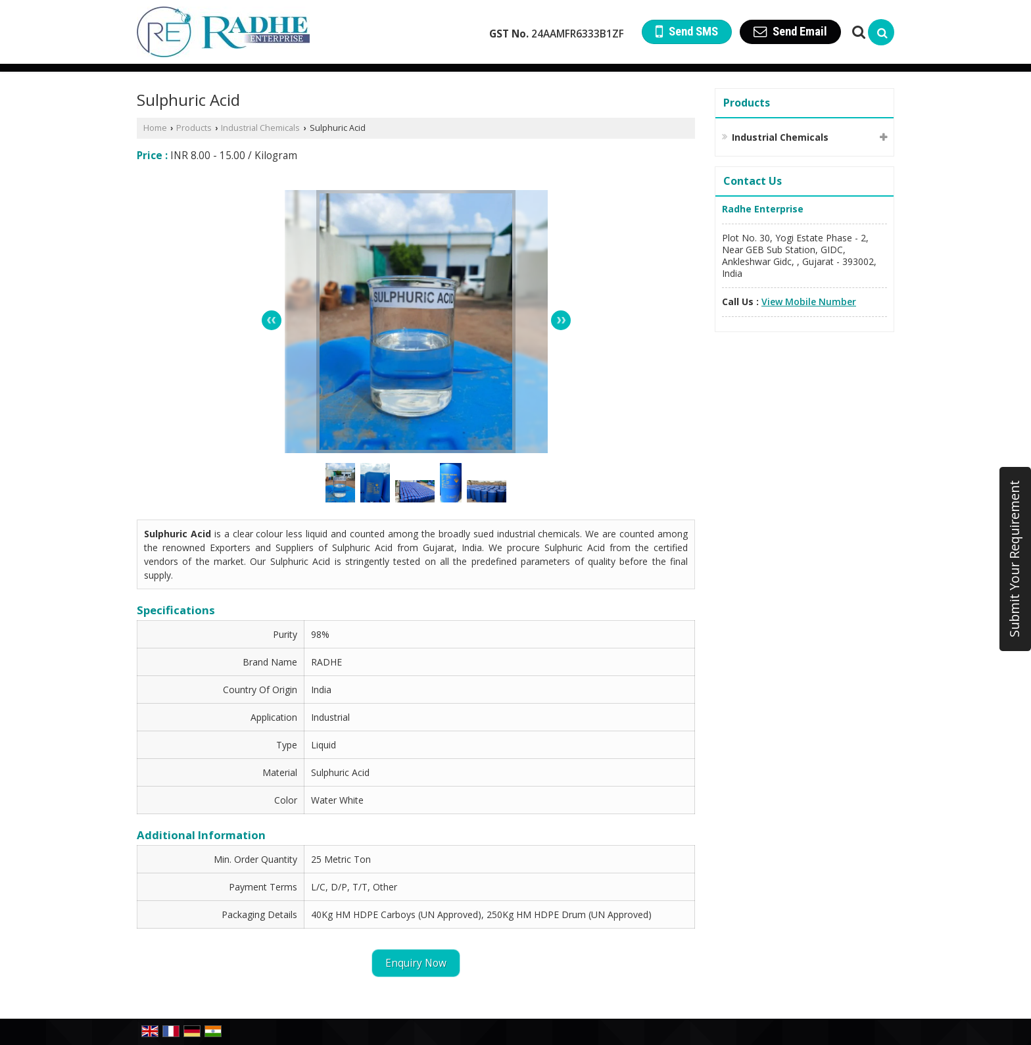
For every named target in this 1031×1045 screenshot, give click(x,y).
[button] (808, 301)
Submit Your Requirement (1014, 558)
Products (194, 128)
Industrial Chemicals (260, 128)
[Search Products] (857, 31)
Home (155, 128)
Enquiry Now (415, 963)
